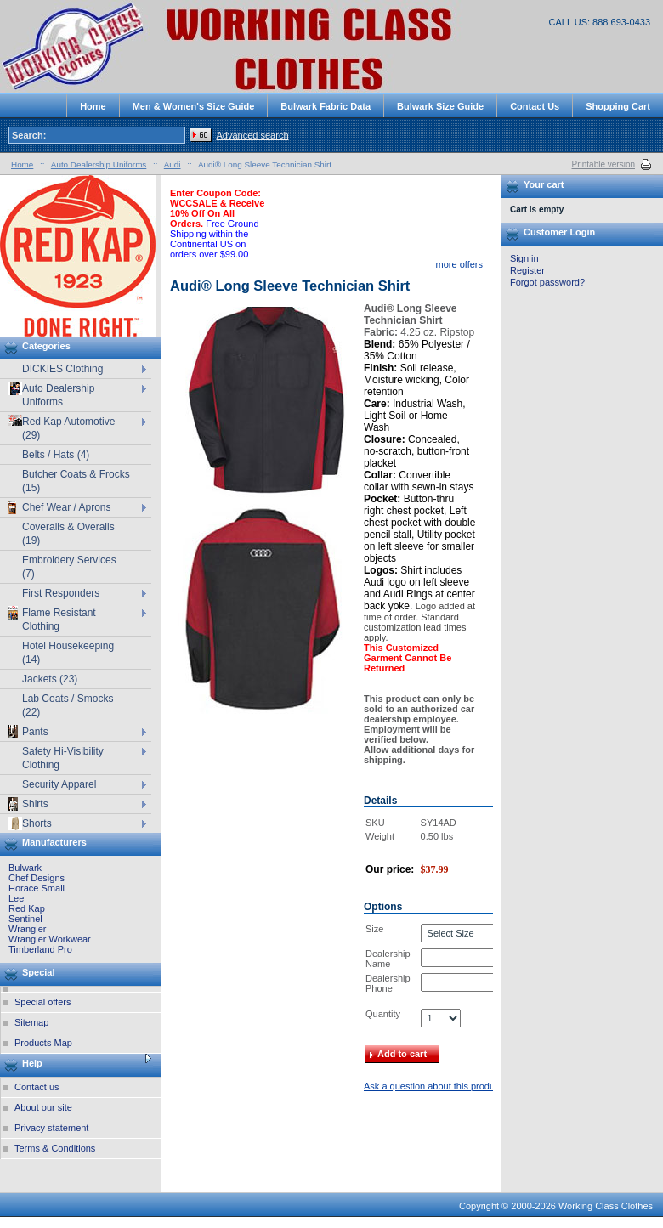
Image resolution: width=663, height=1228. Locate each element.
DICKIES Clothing (62, 369)
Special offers (42, 1002)
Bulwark (25, 868)
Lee (16, 898)
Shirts (28, 804)
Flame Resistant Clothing (52, 619)
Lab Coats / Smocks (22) (67, 705)
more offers (459, 264)
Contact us (37, 1087)
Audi (172, 164)
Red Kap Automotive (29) (61, 428)
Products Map (43, 1043)
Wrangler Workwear (49, 939)
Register (527, 270)
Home (22, 164)
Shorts (30, 823)
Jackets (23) (49, 679)
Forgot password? (547, 282)
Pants (28, 731)
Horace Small (36, 888)
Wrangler (27, 929)
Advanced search (253, 135)
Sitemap (31, 1022)
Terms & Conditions (54, 1148)
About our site (43, 1107)
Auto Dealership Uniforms (51, 395)
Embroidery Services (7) (69, 567)
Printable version (603, 164)
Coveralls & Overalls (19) (68, 533)
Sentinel (25, 919)
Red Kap (26, 908)
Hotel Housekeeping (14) (68, 652)
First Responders (60, 593)
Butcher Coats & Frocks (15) (76, 481)
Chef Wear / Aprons (59, 507)
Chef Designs (36, 878)
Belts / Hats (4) (55, 455)
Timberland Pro (40, 949)
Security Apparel (59, 784)
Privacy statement (51, 1128)
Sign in (524, 258)
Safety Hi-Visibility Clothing (63, 758)
